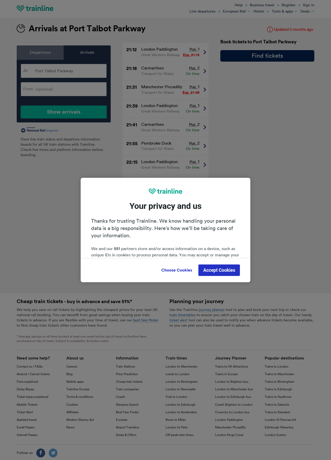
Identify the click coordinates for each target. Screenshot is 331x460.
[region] (165, 230)
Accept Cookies (219, 270)
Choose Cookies (176, 270)
